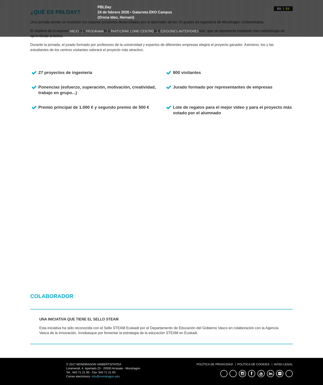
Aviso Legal (283, 364)
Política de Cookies (253, 364)
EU (279, 8)
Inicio (74, 31)
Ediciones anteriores (180, 31)
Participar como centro (132, 31)
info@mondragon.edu (106, 376)
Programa (95, 31)
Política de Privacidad (214, 364)
